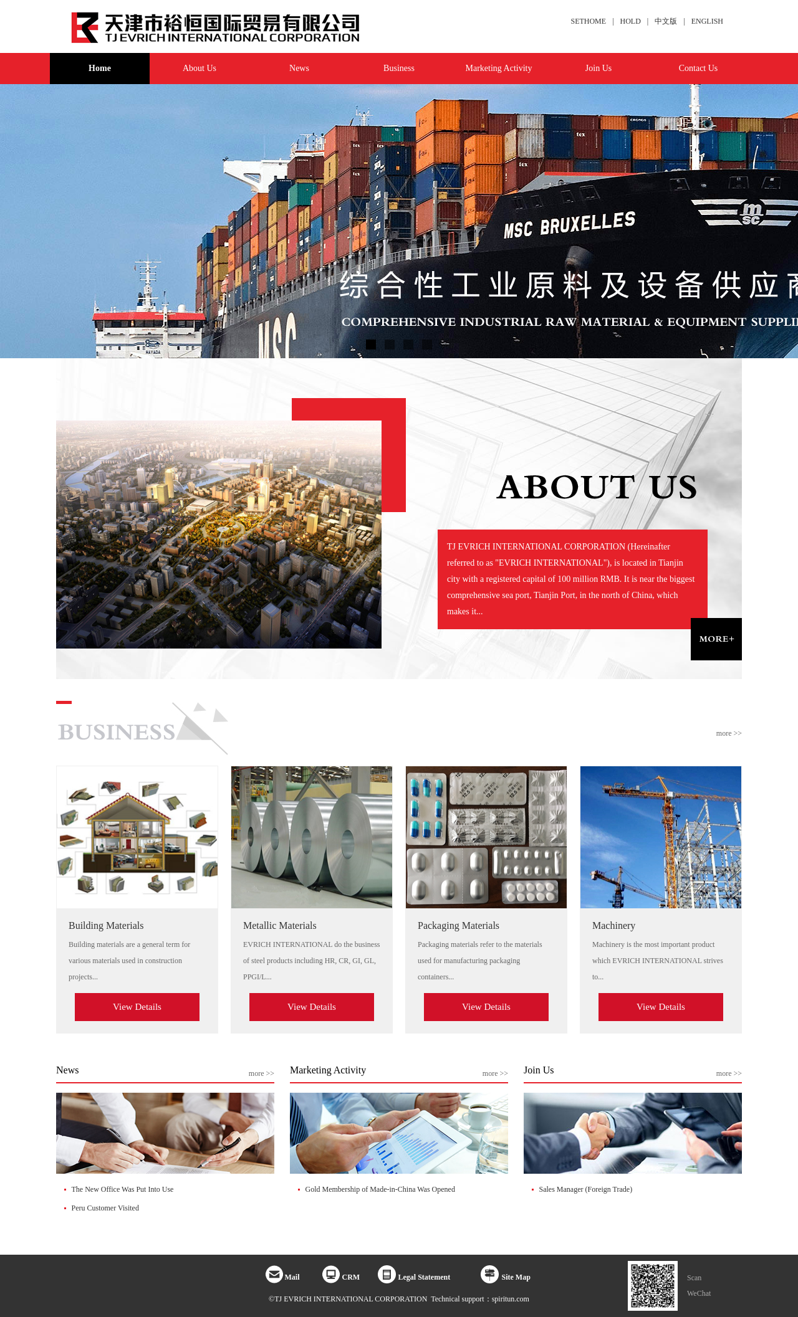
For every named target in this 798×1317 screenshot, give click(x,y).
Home (100, 68)
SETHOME (588, 21)
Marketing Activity (499, 68)
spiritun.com (510, 1299)
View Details (137, 1007)
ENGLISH (707, 21)
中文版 (666, 21)
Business (399, 68)
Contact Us (698, 68)
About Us (199, 68)
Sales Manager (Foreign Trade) (586, 1189)
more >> (729, 733)
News (299, 68)
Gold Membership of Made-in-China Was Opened (380, 1189)
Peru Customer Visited (105, 1208)
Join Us (598, 68)
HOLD (630, 21)
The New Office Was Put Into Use (123, 1189)
